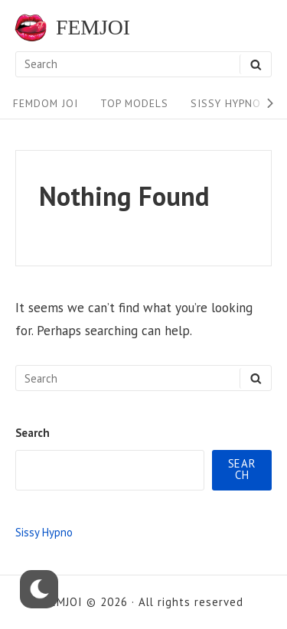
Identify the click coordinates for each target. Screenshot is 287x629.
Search (32, 432)
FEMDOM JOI (45, 103)
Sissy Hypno (226, 103)
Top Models (134, 103)
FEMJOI (93, 27)
